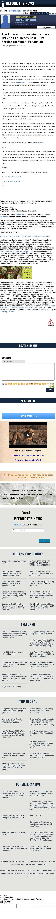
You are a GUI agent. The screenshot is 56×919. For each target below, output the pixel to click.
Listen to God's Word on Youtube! (28, 455)
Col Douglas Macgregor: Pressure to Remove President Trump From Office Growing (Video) (41, 744)
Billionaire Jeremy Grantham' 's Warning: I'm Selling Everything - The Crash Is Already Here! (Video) (14, 595)
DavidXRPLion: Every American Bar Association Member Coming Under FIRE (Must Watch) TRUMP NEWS (14, 634)
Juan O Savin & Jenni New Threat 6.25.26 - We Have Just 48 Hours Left (41, 573)
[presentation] (22, 537)
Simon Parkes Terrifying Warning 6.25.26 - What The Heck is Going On (41, 583)
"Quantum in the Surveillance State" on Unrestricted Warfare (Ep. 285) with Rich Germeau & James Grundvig (41, 677)
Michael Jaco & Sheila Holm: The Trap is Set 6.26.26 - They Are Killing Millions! (14, 664)
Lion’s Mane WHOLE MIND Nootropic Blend (16, 252)
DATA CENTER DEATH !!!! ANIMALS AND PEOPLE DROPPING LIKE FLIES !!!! (39, 563)
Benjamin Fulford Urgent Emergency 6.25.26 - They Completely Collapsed (12, 573)
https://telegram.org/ (29, 494)
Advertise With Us (14, 861)
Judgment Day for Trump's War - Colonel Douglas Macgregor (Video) (14, 711)
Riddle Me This (35, 816)
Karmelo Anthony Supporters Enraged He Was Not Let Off (13, 817)
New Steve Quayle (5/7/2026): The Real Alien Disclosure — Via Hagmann (14, 848)
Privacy (37, 861)
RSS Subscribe (33, 864)
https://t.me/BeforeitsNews (12, 498)
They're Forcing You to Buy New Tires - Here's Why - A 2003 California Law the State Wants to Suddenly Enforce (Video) (41, 643)
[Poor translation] (7, 902)
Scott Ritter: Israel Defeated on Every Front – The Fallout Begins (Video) (41, 733)
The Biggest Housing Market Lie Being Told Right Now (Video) (41, 633)
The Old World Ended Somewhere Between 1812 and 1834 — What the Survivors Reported (14, 794)
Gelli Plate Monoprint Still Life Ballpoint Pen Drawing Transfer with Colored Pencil (41, 793)
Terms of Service (47, 861)
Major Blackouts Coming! (11, 687)
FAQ (23, 861)
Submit (44, 541)
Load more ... (28, 416)
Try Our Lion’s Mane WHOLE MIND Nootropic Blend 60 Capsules (24, 236)
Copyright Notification (18, 864)
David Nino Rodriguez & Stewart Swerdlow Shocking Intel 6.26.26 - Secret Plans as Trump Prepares (41, 607)
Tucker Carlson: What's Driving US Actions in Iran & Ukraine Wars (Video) (41, 711)
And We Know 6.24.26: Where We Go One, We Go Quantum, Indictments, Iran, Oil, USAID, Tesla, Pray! (13, 734)
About (3, 861)
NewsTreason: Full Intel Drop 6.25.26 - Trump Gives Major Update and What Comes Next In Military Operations (42, 595)
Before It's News (20, 3)
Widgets (43, 864)
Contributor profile (20, 24)
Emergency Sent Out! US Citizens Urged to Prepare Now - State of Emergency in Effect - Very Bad (14, 607)
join (10, 207)
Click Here (20, 215)
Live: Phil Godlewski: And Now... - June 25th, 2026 (14, 653)
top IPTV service (18, 82)
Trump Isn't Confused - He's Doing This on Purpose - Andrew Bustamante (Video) (41, 755)
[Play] (28, 435)
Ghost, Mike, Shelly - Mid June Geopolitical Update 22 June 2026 (13, 755)
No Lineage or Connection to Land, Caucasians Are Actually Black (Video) (40, 824)
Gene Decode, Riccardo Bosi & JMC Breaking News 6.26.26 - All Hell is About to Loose (41, 654)
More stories (31, 24)
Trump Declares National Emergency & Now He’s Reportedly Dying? (11, 583)
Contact (30, 861)
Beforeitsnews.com (18, 11)
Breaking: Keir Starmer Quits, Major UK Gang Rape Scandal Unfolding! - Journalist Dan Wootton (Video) (13, 766)
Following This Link (7, 312)
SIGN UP (17, 525)
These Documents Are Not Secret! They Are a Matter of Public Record (40, 848)
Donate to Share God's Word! (28, 460)
